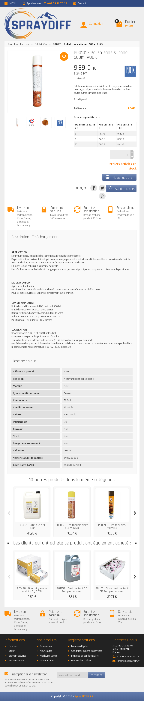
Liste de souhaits (121, 188)
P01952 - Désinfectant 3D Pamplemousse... (72, 589)
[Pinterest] (102, 196)
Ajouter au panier (119, 177)
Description (20, 237)
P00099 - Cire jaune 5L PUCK (32, 526)
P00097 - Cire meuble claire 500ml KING (72, 526)
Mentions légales (79, 646)
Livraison (12, 646)
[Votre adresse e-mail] (72, 675)
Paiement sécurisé (17, 655)
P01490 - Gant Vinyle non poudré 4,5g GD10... (32, 589)
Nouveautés (46, 650)
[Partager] (93, 188)
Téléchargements (45, 237)
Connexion (96, 23)
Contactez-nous (16, 660)
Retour (11, 650)
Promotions (46, 646)
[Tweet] (102, 188)
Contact (79, 3)
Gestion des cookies (81, 660)
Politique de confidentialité (84, 655)
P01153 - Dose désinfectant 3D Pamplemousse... (112, 589)
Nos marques (47, 660)
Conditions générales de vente (86, 650)
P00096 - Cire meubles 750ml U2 (112, 526)
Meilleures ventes (48, 655)
